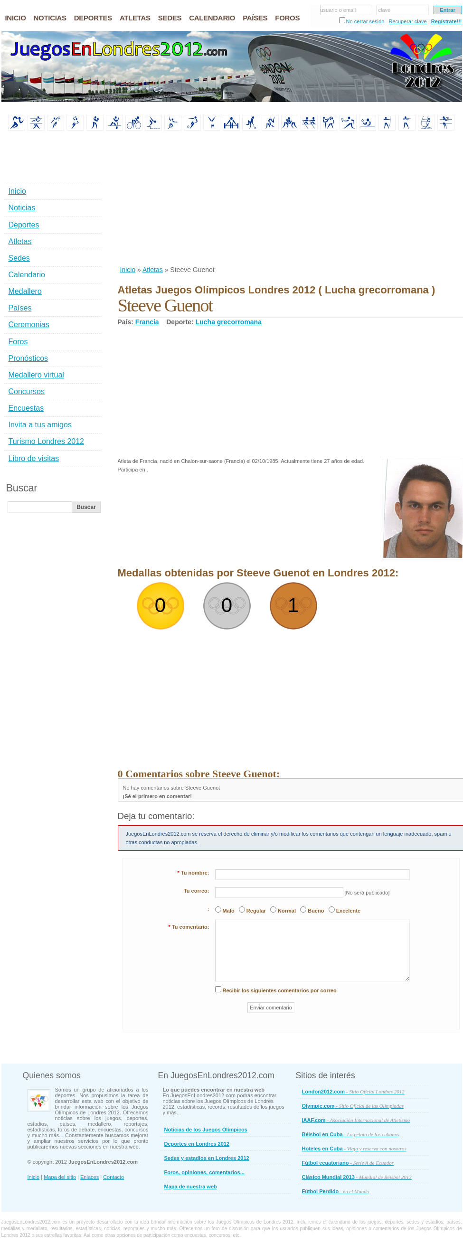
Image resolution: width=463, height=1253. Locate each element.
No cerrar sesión (365, 21)
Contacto (113, 1177)
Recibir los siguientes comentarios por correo (280, 990)
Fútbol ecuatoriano (348, 1163)
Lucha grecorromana (229, 322)
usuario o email (338, 10)
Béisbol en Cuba (350, 1134)
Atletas (152, 269)
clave (384, 10)
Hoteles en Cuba (354, 1148)
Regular (256, 911)
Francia (147, 322)
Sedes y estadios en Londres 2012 (206, 1158)
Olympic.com (353, 1106)
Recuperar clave (407, 21)
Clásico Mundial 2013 (357, 1177)
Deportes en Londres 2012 (197, 1144)
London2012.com (353, 1091)
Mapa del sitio (60, 1177)
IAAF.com (356, 1120)
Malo (229, 911)
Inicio (128, 269)
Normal (287, 911)
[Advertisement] (189, 199)
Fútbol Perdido (335, 1191)
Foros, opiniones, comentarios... (204, 1172)
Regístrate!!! (446, 21)
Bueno (316, 911)
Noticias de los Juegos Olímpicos (205, 1129)
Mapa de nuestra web (190, 1186)
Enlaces (89, 1177)
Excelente (348, 911)
